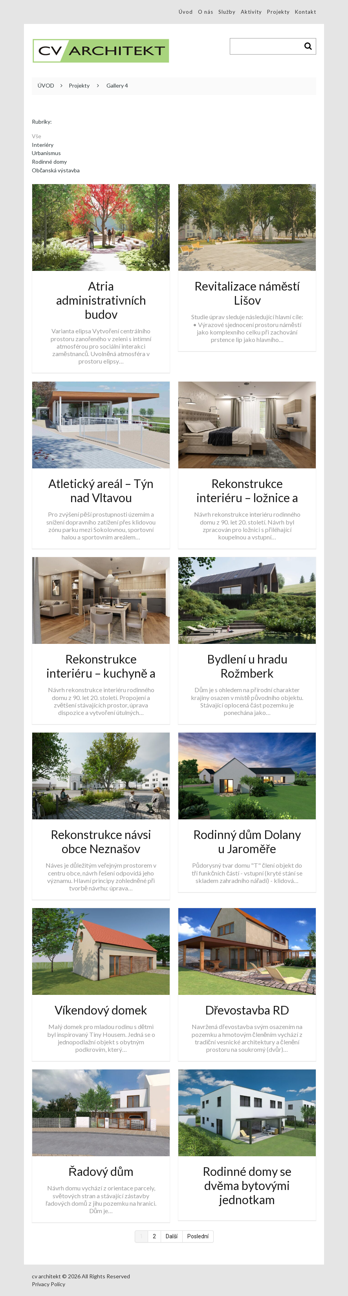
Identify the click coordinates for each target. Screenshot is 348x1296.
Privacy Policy (48, 1284)
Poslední (198, 1236)
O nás (205, 12)
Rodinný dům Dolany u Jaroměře (247, 841)
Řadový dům (100, 1171)
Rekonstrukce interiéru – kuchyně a (101, 666)
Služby (227, 12)
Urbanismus (46, 153)
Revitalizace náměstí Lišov (247, 293)
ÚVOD (46, 85)
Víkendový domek (101, 1010)
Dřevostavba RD (247, 1010)
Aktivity (251, 12)
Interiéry (42, 145)
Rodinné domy (49, 162)
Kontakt (305, 12)
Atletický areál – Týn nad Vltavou (101, 490)
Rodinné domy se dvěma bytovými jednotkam (247, 1185)
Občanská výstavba (56, 170)
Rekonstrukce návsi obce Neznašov (101, 841)
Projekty (278, 12)
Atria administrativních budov (101, 300)
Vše (36, 136)
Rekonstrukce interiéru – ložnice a (247, 490)
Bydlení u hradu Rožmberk (247, 666)
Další (172, 1236)
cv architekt (46, 1276)
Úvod (186, 12)
